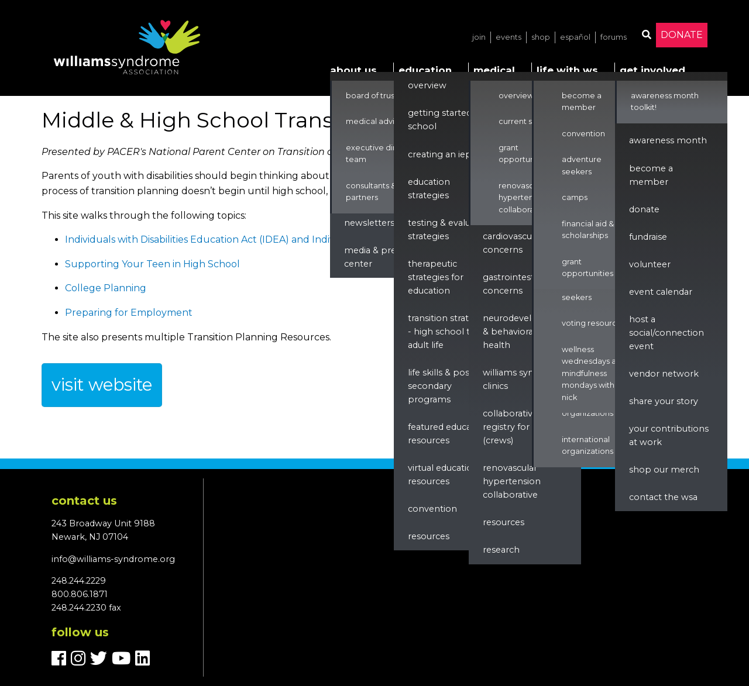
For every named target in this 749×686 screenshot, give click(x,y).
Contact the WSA (663, 497)
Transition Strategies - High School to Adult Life (449, 331)
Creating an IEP (440, 154)
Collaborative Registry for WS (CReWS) (513, 427)
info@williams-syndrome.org (113, 559)
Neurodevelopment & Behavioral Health (525, 331)
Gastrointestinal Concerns (516, 284)
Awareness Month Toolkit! (665, 101)
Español (575, 37)
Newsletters (369, 223)
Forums (613, 37)
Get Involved (652, 70)
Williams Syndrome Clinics (523, 379)
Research (501, 549)
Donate (682, 34)
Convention (432, 509)
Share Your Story (663, 401)
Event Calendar (660, 292)
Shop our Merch (664, 469)
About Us (353, 70)
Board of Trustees (378, 95)
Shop (540, 37)
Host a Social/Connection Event (666, 332)
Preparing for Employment (129, 312)
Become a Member (582, 101)
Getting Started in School (445, 120)
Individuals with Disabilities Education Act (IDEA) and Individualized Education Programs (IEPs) (285, 239)
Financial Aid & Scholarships (588, 229)
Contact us (84, 501)
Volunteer (650, 264)
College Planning (105, 288)
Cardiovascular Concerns (512, 243)
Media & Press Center (374, 257)
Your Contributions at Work (669, 435)
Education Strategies (429, 189)
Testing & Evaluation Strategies (450, 230)
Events (508, 37)
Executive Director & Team (385, 153)
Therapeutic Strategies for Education (435, 277)
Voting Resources (594, 323)
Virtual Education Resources (443, 475)
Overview (427, 85)
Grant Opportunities (524, 153)
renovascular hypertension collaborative (512, 481)
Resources (428, 536)
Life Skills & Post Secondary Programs (440, 386)
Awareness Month (668, 140)
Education (425, 70)
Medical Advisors (378, 121)
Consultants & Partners (371, 191)
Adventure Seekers (582, 291)
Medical (494, 70)
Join (479, 37)
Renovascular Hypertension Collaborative (524, 197)
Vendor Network (664, 373)
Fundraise (648, 237)
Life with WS (567, 70)
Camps (574, 197)
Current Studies (527, 121)
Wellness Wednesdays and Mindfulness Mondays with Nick (594, 373)
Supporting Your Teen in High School (152, 264)
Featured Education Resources (448, 434)
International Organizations (587, 445)
